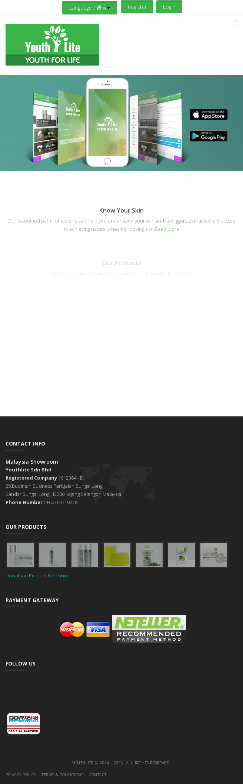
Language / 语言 (89, 7)
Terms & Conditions (62, 774)
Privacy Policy (21, 774)
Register (137, 6)
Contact (98, 774)
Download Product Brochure (37, 575)
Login (169, 6)
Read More (167, 229)
